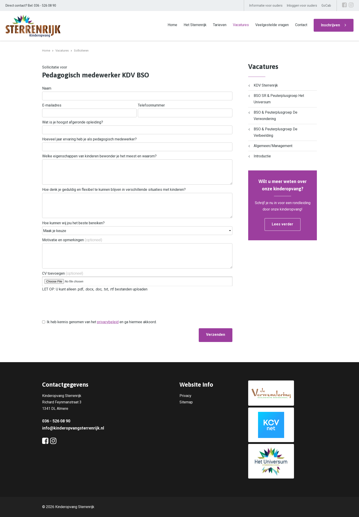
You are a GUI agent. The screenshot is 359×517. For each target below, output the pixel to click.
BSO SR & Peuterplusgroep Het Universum (279, 98)
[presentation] (77, 309)
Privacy (185, 396)
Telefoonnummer (151, 105)
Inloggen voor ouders (302, 5)
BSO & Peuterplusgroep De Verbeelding (275, 132)
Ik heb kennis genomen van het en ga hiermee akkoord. (102, 322)
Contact (301, 25)
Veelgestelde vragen (272, 25)
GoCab (326, 5)
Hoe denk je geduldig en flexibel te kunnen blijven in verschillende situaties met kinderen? (114, 189)
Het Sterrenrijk (195, 25)
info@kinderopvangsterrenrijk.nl (73, 428)
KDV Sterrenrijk (266, 85)
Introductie (262, 156)
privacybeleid (108, 322)
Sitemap (186, 402)
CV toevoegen (62, 273)
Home (172, 25)
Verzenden (215, 334)
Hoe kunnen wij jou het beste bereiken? (73, 223)
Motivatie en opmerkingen (72, 240)
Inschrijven (330, 25)
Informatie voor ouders (266, 5)
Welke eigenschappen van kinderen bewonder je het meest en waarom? (99, 156)
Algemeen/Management (273, 146)
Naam (46, 88)
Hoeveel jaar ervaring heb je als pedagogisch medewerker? (89, 139)
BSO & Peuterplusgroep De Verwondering (275, 115)
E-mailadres (51, 105)
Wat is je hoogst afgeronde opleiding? (72, 122)
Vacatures (241, 25)
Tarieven (219, 25)
